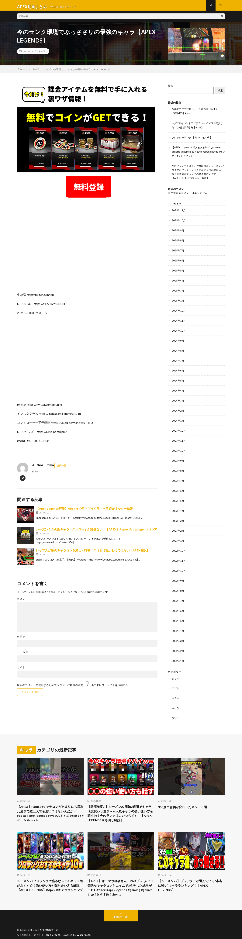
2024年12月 (179, 309)
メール (22, 654)
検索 (170, 88)
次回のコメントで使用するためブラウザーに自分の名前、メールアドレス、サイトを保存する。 (74, 687)
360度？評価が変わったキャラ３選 (185, 798)
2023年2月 (178, 525)
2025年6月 (178, 260)
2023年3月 (178, 515)
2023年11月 (179, 437)
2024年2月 (178, 407)
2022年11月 (179, 555)
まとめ (176, 670)
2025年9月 (178, 230)
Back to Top (121, 912)
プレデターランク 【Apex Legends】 (194, 139)
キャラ (41, 54)
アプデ (176, 680)
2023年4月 (178, 505)
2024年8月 (178, 348)
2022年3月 (178, 633)
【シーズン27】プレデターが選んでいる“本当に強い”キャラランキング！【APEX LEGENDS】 (188, 880)
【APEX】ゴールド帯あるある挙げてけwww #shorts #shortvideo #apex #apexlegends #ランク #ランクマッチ (198, 153)
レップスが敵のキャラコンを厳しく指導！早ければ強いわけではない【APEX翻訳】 (93, 553)
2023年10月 (179, 446)
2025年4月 (178, 279)
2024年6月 (178, 368)
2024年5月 (178, 378)
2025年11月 (179, 210)
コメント (22, 601)
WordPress (84, 930)
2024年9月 (178, 338)
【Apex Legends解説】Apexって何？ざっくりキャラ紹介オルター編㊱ (84, 511)
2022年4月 (178, 623)
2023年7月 (178, 476)
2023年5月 (178, 496)
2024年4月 (178, 387)
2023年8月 (178, 466)
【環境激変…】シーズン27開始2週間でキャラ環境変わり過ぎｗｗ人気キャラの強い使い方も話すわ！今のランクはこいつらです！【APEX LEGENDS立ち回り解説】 (121, 806)
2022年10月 (179, 564)
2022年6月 (178, 604)
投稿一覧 (61, 468)
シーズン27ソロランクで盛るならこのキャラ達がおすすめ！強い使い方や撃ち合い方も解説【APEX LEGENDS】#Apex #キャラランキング (50, 882)
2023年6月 (178, 486)
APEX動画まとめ (49, 925)
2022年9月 (178, 574)
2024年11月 (179, 319)
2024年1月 (178, 417)
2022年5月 (178, 614)
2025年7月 (178, 250)
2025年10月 (179, 220)
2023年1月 (178, 535)
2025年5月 (178, 269)
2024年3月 (178, 397)
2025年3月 (178, 289)
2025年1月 (178, 299)
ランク (176, 709)
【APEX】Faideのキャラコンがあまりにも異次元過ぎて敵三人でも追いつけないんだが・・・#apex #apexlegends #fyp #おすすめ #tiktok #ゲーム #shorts (50, 806)
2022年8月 (178, 584)
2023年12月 (179, 427)
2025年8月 (178, 240)
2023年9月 (178, 456)
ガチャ (176, 690)
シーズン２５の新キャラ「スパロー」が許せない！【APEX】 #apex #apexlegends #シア (96, 532)
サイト (21, 670)
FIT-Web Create (51, 930)
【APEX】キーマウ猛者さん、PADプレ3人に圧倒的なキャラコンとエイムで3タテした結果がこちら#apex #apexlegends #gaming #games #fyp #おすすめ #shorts (120, 882)
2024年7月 (178, 358)
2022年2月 (178, 643)
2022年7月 (178, 594)
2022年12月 (179, 545)
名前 (21, 639)
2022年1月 (178, 653)
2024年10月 (179, 328)
